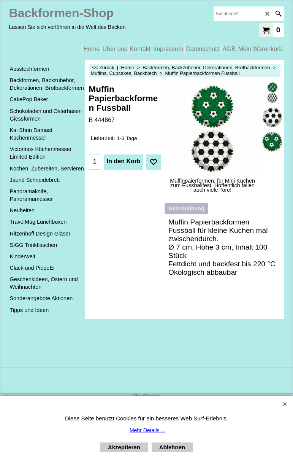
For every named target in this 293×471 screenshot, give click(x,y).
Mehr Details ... (147, 430)
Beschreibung (186, 208)
